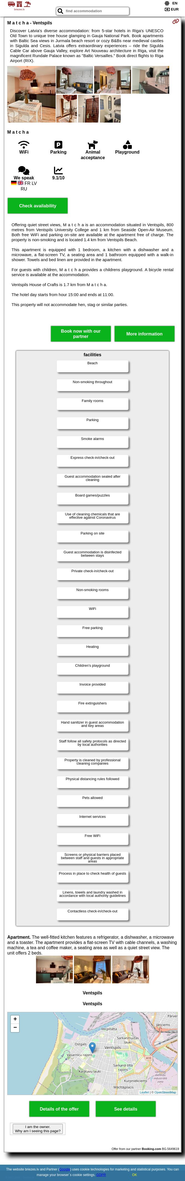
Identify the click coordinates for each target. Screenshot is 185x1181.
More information (144, 334)
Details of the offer (59, 1109)
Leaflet (144, 1092)
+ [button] (15, 1019)
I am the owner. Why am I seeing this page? (37, 1129)
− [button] (15, 1028)
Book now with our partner (81, 334)
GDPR (101, 1175)
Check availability (37, 205)
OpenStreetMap (165, 1092)
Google (64, 1169)
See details (125, 1109)
